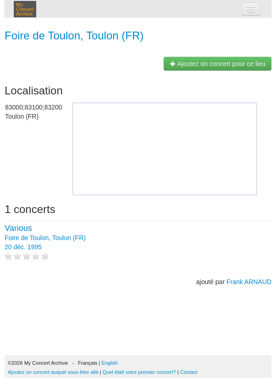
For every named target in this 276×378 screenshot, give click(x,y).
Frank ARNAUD (248, 281)
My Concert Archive (25, 9)
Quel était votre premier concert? (139, 372)
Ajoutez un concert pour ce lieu (217, 63)
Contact (189, 372)
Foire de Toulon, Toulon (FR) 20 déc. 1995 (45, 238)
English (109, 363)
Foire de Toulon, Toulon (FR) (74, 35)
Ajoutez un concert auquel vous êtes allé (53, 372)
